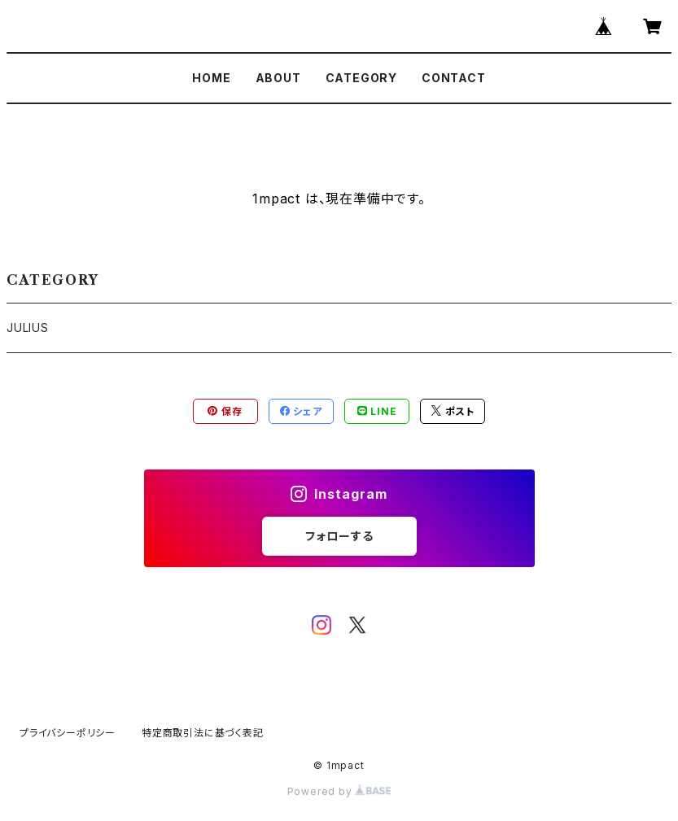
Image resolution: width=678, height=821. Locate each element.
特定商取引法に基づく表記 (203, 733)
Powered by (339, 791)
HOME (211, 78)
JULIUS (28, 327)
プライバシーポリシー (68, 733)
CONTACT (454, 78)
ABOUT (278, 78)
